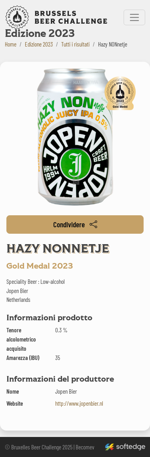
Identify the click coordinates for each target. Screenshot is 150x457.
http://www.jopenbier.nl (79, 403)
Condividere (75, 224)
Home (10, 44)
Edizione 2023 (39, 44)
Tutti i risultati (75, 44)
